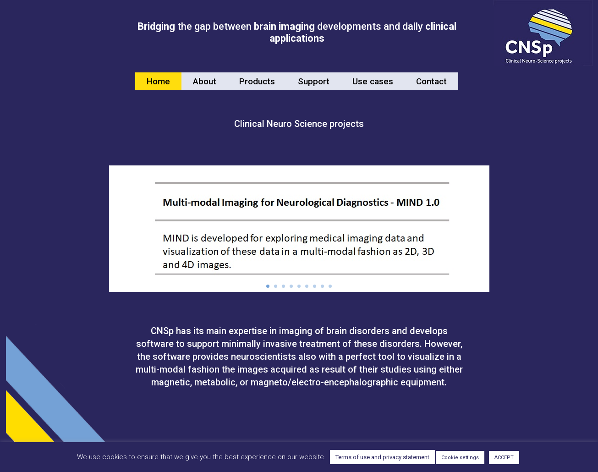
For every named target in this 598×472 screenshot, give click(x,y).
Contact (431, 81)
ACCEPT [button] (504, 458)
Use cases (372, 81)
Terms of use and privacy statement (382, 457)
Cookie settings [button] (460, 458)
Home (158, 81)
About (204, 81)
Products (257, 81)
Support (313, 81)
